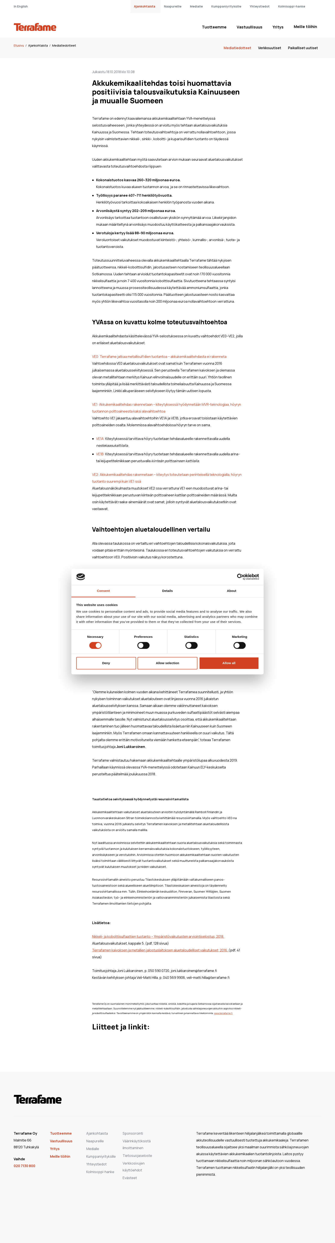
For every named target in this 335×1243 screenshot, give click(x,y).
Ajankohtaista (144, 6)
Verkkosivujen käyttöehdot (134, 1166)
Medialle (196, 6)
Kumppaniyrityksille (226, 6)
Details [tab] (167, 591)
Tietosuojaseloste (137, 1155)
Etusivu (19, 45)
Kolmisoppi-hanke (291, 6)
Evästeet (130, 1177)
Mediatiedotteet (64, 45)
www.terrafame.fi (223, 1013)
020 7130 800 (24, 1165)
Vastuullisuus (249, 26)
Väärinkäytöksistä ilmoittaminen (137, 1144)
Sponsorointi (133, 1133)
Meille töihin (305, 26)
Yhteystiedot (260, 6)
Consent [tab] (103, 591)
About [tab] (231, 591)
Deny (106, 663)
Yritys (278, 26)
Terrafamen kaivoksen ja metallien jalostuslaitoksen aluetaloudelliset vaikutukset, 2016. (160, 950)
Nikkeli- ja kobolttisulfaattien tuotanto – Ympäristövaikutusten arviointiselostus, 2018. (158, 936)
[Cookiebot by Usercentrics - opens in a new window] (240, 577)
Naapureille (172, 6)
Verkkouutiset (269, 48)
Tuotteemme (214, 26)
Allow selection (167, 663)
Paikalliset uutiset (303, 48)
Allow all (228, 663)
